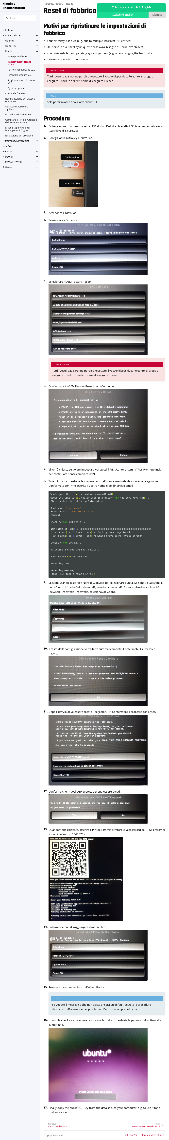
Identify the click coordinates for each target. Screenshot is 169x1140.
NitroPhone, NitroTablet (16, 140)
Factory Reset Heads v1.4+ (19, 63)
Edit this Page (131, 1135)
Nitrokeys (8, 30)
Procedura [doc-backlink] (57, 119)
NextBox (7, 146)
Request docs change (153, 1135)
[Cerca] (19, 18)
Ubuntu (9, 40)
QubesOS (10, 45)
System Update (16, 88)
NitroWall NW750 (12, 161)
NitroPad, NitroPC (12, 35)
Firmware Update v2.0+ (21, 74)
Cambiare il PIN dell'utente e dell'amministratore (21, 121)
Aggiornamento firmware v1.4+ (21, 81)
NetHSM (7, 151)
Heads (8, 51)
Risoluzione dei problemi (19, 135)
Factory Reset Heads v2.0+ (22, 69)
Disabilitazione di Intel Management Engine (17, 129)
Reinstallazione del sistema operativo (20, 100)
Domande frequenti (16, 93)
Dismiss (157, 14)
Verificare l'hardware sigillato (16, 108)
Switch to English (123, 14)
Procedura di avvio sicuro (19, 114)
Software (7, 167)
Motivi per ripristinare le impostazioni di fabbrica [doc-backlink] (95, 30)
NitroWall (8, 156)
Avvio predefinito (17, 56)
